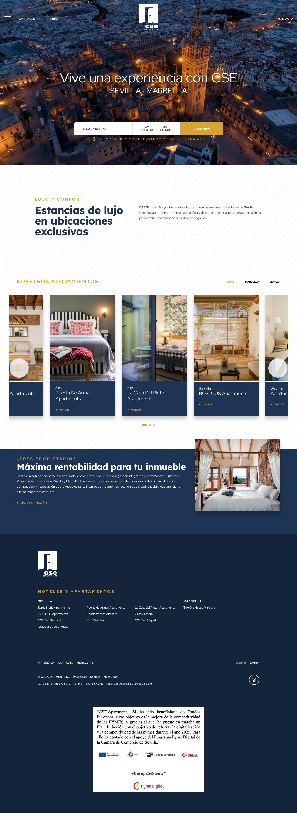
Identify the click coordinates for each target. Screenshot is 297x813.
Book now (201, 128)
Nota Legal (111, 677)
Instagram (252, 679)
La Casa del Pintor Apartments (176, 396)
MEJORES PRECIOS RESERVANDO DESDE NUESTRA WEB (151, 139)
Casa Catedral (144, 614)
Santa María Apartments (39, 393)
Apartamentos (29, 19)
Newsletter (86, 662)
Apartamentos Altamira (102, 614)
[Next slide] (277, 368)
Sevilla (20, 388)
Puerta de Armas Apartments (103, 396)
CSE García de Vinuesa (53, 627)
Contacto (285, 18)
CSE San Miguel (145, 620)
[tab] (144, 425)
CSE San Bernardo (50, 620)
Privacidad (80, 677)
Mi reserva (46, 662)
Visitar (22, 404)
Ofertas (52, 19)
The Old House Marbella (199, 607)
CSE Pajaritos (95, 620)
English (254, 662)
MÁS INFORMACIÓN (33, 503)
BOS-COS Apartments (253, 393)
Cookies (95, 677)
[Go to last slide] (19, 368)
